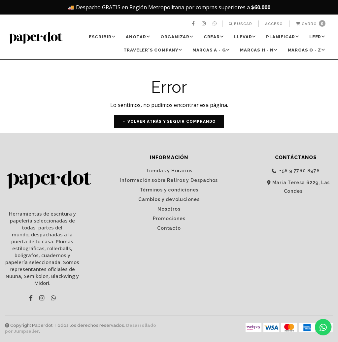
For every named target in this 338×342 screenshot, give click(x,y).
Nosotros (168, 209)
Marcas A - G (211, 50)
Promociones (169, 218)
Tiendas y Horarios (169, 170)
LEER (317, 36)
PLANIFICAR (282, 36)
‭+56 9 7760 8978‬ (296, 170)
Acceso (274, 23)
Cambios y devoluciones (169, 199)
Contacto (169, 228)
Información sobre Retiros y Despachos (169, 180)
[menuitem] (194, 23)
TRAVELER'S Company (153, 50)
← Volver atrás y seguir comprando (169, 121)
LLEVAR (245, 36)
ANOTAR (138, 36)
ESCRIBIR (102, 36)
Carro (310, 23)
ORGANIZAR (177, 36)
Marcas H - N (259, 50)
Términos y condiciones (169, 190)
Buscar (240, 23)
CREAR (214, 36)
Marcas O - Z (306, 50)
